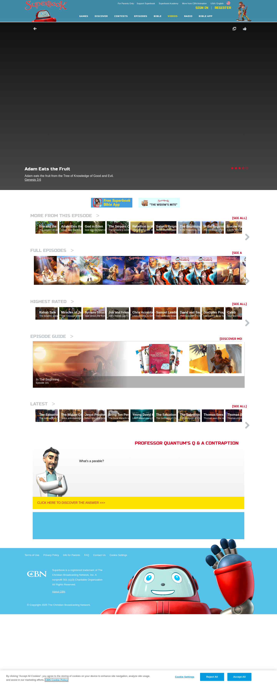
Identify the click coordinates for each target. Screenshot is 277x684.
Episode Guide (51, 389)
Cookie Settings (118, 624)
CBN (37, 645)
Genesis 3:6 (33, 179)
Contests (121, 16)
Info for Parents (71, 624)
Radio (188, 16)
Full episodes (52, 267)
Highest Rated (52, 338)
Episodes (140, 16)
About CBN (58, 661)
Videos (173, 16)
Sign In (201, 7)
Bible (157, 16)
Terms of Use (32, 624)
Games (83, 16)
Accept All (239, 676)
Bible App (205, 16)
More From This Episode (64, 215)
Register (223, 7)
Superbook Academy (168, 3)
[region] (138, 677)
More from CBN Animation (194, 3)
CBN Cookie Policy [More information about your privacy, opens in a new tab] (56, 679)
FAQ (86, 624)
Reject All (212, 676)
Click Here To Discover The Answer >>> (71, 572)
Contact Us (99, 624)
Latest (42, 457)
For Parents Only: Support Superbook (136, 3)
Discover (101, 16)
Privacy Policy (51, 624)
